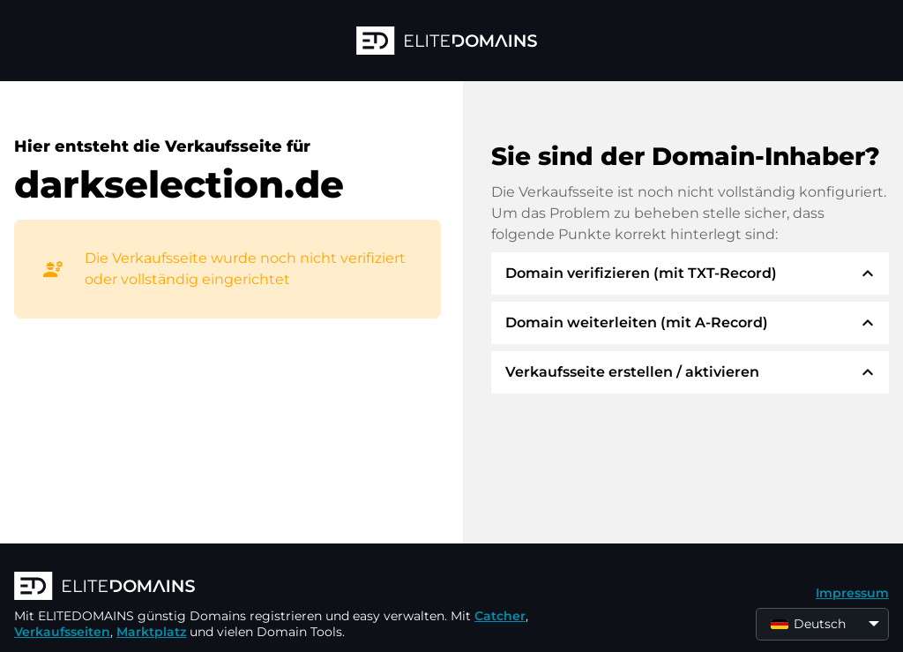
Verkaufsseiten (62, 632)
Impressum (852, 593)
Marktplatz (151, 632)
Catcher (500, 616)
